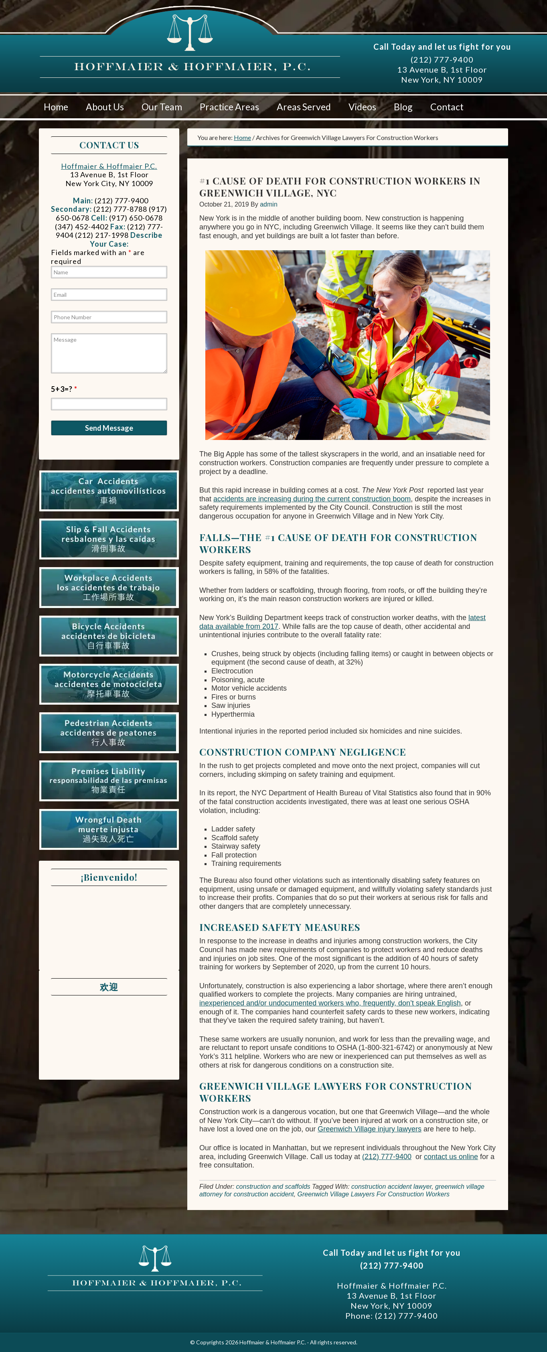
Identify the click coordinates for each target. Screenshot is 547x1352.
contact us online (451, 1157)
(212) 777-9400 (442, 59)
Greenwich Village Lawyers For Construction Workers (374, 1194)
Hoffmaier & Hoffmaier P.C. (115, 47)
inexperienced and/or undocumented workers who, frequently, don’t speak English (330, 1003)
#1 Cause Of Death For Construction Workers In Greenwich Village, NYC (339, 186)
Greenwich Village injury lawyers (369, 1129)
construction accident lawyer (391, 1186)
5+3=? (64, 389)
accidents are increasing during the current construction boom (312, 499)
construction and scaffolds (273, 1186)
